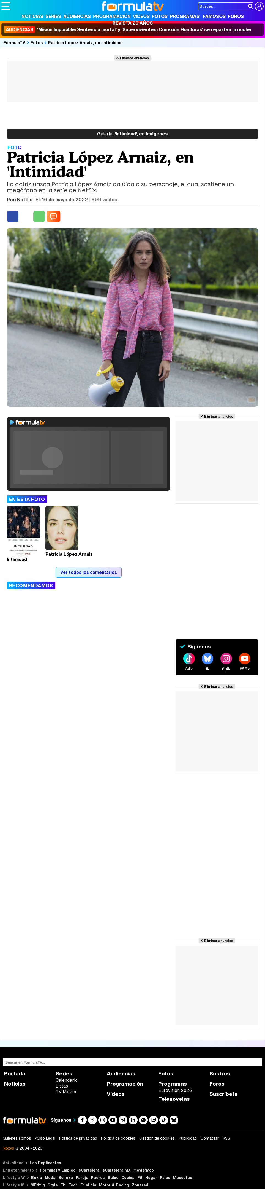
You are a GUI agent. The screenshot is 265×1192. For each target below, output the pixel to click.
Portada (14, 1073)
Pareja (82, 1177)
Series (53, 16)
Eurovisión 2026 (175, 1090)
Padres (98, 1177)
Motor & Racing (114, 1185)
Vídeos (141, 16)
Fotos (160, 16)
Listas (62, 1086)
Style (53, 1185)
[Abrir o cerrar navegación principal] (5, 6)
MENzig (38, 1185)
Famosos (214, 16)
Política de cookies (118, 1138)
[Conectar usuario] (259, 6)
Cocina (128, 1177)
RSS (226, 1138)
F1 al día (88, 1185)
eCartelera (89, 1170)
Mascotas (182, 1177)
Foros (236, 16)
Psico (165, 1177)
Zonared (140, 1185)
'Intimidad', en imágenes (132, 133)
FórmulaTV (14, 42)
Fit (140, 1177)
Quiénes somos (17, 1138)
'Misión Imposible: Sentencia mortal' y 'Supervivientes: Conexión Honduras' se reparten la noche (127, 29)
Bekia (36, 1177)
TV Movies (66, 1091)
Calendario (67, 1080)
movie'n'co (143, 1170)
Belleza (65, 1177)
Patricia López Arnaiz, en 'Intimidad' (85, 42)
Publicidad (188, 1138)
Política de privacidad (78, 1138)
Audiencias (77, 16)
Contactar (210, 1138)
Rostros (219, 1073)
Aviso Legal (45, 1138)
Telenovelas (174, 1099)
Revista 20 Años (133, 23)
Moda (50, 1177)
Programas (185, 16)
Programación (112, 16)
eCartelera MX (116, 1170)
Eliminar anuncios (134, 57)
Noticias (32, 16)
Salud (113, 1177)
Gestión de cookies (157, 1138)
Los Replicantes (45, 1163)
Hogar (151, 1177)
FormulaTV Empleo (58, 1170)
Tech (73, 1185)
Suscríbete (223, 1094)
